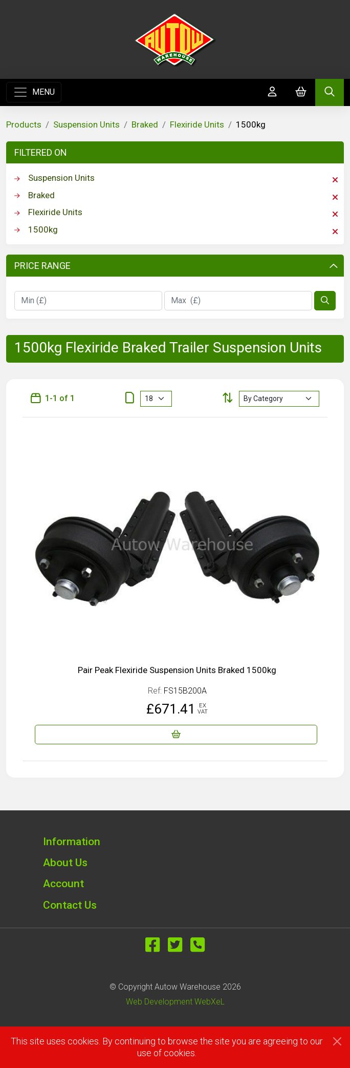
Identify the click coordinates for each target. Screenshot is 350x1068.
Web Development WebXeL (175, 1002)
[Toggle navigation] (33, 92)
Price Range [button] (176, 265)
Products (23, 124)
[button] (175, 841)
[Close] (337, 1041)
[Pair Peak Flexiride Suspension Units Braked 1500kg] (176, 734)
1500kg (176, 230)
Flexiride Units (197, 124)
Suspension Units (86, 124)
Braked (145, 124)
